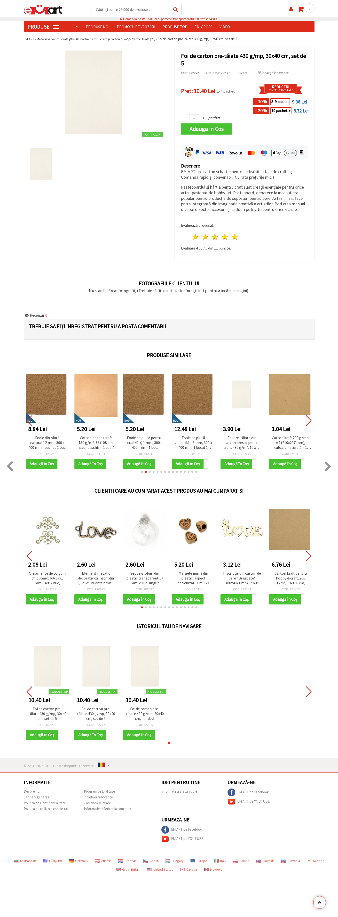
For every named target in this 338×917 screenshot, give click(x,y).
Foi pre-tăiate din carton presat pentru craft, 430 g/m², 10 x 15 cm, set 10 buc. (241, 443)
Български (25, 861)
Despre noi (32, 791)
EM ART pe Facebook (248, 792)
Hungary (174, 861)
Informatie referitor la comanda (107, 809)
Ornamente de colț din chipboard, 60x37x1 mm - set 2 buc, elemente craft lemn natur (47, 578)
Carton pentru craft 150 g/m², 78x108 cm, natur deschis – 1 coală (96, 442)
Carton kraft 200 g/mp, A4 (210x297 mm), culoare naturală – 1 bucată (291, 443)
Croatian (127, 861)
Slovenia (290, 861)
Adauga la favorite (273, 73)
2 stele (205, 237)
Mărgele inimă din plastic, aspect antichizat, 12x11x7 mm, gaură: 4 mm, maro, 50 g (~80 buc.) (193, 578)
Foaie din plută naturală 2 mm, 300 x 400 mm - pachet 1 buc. (47, 442)
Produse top (175, 26)
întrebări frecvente (98, 797)
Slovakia (265, 861)
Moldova (213, 869)
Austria (103, 861)
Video (225, 26)
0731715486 (207, 19)
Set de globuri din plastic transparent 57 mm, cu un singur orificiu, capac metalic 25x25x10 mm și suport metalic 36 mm (145, 578)
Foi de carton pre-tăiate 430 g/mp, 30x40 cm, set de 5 (47, 714)
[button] (142, 472)
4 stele (225, 237)
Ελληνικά (52, 861)
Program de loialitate (99, 791)
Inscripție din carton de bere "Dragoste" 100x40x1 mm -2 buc (242, 578)
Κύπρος (315, 861)
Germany (78, 861)
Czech (151, 861)
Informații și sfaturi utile (179, 791)
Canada (188, 869)
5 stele (235, 237)
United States (160, 869)
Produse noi (98, 26)
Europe (198, 861)
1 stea (196, 237)
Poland (241, 861)
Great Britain (128, 869)
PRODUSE (43, 27)
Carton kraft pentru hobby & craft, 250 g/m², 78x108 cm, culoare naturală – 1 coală (290, 578)
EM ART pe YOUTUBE (249, 802)
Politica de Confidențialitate (45, 803)
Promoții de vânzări (136, 26)
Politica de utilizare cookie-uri (46, 809)
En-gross (203, 26)
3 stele (215, 237)
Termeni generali (36, 797)
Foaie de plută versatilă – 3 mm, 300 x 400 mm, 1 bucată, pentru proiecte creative (193, 443)
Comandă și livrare (97, 803)
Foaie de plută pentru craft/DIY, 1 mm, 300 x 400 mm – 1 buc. (144, 442)
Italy (220, 861)
